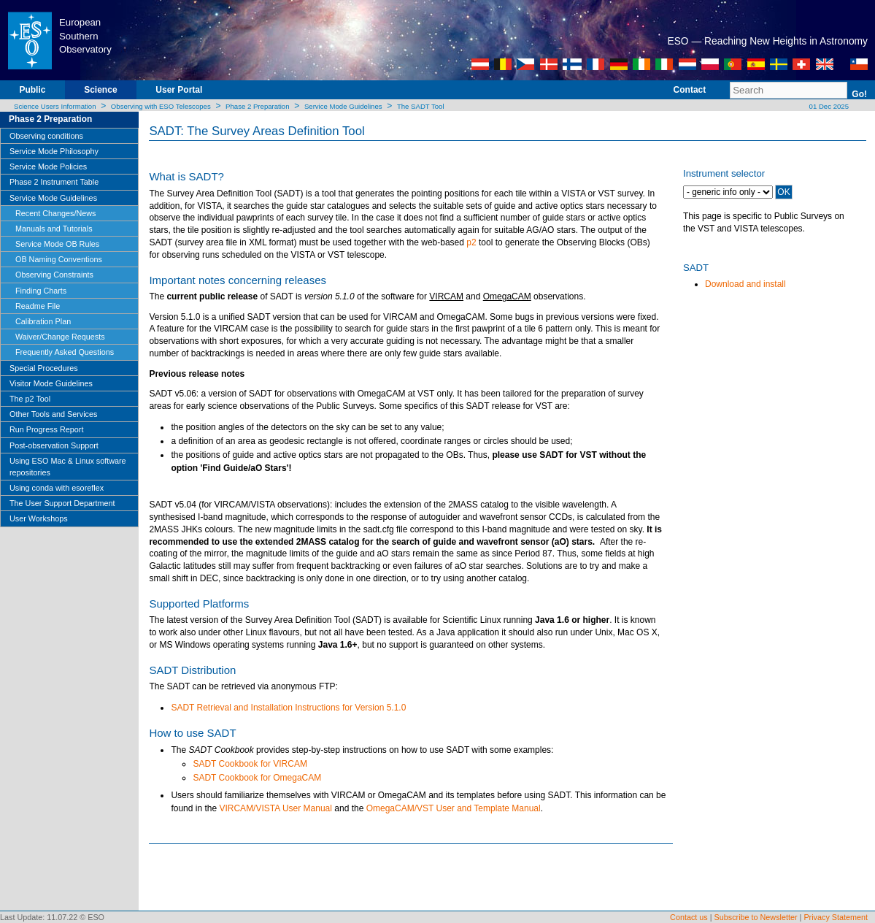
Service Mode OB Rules (57, 244)
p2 (471, 242)
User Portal (178, 90)
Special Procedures (43, 368)
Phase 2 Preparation (257, 106)
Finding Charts (40, 290)
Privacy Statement (835, 917)
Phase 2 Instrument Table (54, 181)
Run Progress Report (46, 429)
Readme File (37, 306)
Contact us (689, 917)
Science (100, 90)
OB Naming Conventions (58, 259)
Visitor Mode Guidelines (51, 383)
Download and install (745, 284)
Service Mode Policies (48, 166)
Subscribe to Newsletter (756, 917)
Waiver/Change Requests (60, 336)
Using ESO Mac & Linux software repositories (67, 466)
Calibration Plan (43, 321)
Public (32, 90)
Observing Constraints (54, 274)
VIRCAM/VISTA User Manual (275, 808)
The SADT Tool (420, 106)
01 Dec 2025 (828, 106)
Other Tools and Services (53, 414)
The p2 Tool (29, 398)
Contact (690, 90)
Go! (859, 94)
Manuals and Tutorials (54, 228)
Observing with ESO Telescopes (161, 106)
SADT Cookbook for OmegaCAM (257, 778)
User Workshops (38, 518)
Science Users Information (55, 106)
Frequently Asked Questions (64, 352)
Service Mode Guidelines (343, 106)
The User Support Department (62, 503)
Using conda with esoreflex (56, 487)
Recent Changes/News (55, 213)
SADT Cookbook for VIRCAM (250, 764)
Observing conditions (46, 135)
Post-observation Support (54, 445)
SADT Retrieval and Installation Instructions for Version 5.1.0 (288, 707)
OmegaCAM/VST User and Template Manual (453, 808)
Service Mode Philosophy (54, 151)
